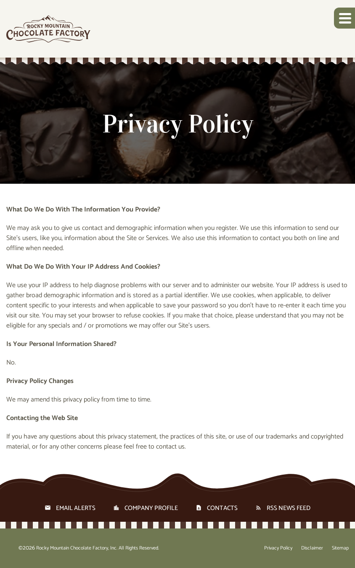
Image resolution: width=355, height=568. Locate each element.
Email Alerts (75, 508)
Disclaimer (312, 548)
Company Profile (151, 508)
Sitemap (340, 548)
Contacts (222, 508)
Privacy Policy (278, 548)
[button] (344, 18)
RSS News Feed (288, 508)
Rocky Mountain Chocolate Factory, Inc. (76, 548)
